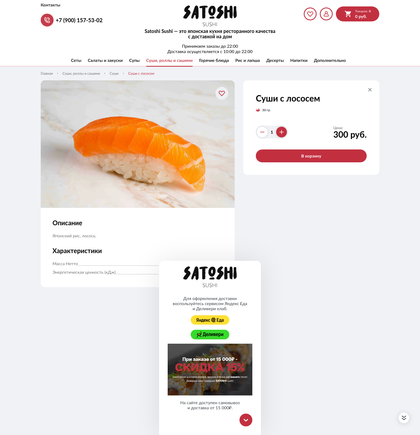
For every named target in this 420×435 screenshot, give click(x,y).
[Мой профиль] (326, 14)
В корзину (311, 155)
